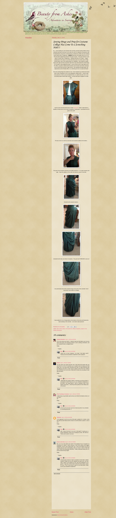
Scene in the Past (61, 441)
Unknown (59, 417)
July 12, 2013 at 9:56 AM (70, 406)
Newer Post (55, 512)
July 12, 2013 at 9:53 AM (70, 351)
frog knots (75, 107)
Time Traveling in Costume (63, 394)
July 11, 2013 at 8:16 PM (67, 417)
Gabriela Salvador (61, 339)
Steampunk (59, 330)
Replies (59, 348)
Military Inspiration (76, 328)
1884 (58, 328)
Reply (58, 345)
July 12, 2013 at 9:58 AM (70, 457)
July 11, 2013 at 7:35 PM (65, 362)
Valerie (58, 362)
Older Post (88, 512)
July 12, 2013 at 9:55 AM (70, 378)
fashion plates (62, 328)
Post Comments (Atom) (62, 515)
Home (71, 512)
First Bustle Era (69, 328)
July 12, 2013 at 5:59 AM (70, 441)
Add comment (57, 473)
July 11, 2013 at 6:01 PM (70, 339)
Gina (61, 351)
